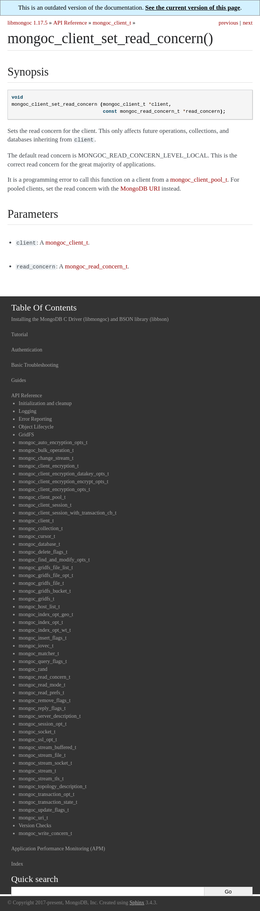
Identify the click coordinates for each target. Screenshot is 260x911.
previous (228, 22)
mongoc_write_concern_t (45, 831)
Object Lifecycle (36, 424)
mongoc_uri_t (33, 815)
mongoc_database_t (39, 542)
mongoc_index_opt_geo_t (46, 612)
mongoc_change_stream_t (46, 456)
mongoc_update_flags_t (44, 807)
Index (17, 861)
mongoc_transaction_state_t (48, 800)
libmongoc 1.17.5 (27, 22)
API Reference (70, 22)
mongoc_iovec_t (36, 643)
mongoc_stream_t (37, 768)
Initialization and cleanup (45, 401)
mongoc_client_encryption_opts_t (54, 487)
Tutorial (19, 332)
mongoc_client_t (112, 22)
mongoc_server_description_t (50, 714)
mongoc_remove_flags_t (45, 698)
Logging (27, 409)
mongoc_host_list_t (39, 604)
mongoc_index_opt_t (41, 620)
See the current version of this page (192, 7)
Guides (18, 378)
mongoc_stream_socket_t (45, 761)
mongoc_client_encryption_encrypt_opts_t (63, 479)
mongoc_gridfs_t (36, 596)
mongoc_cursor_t (37, 534)
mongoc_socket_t (37, 729)
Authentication (26, 347)
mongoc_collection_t (41, 526)
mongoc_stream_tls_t (41, 776)
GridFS (26, 432)
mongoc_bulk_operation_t (46, 448)
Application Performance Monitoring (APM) (58, 846)
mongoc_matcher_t (39, 651)
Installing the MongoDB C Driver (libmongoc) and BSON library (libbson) (90, 317)
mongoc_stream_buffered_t (47, 745)
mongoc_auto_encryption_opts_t (53, 440)
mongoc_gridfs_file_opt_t (46, 573)
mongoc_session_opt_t (42, 721)
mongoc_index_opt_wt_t (45, 628)
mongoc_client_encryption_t (49, 463)
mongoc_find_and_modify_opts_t (54, 557)
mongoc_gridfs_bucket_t (45, 589)
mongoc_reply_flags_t (42, 706)
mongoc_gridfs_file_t (41, 581)
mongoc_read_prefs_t (41, 690)
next (248, 22)
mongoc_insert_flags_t (42, 635)
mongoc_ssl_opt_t (38, 737)
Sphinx (136, 900)
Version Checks (35, 823)
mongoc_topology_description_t (53, 784)
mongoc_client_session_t (45, 503)
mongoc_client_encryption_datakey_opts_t (64, 471)
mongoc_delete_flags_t (43, 549)
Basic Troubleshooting (34, 363)
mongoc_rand (33, 667)
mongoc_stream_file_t (42, 753)
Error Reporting (35, 417)
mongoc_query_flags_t (43, 659)
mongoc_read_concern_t (44, 675)
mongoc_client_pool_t (42, 495)
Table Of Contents (44, 305)
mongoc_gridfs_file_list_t (46, 565)
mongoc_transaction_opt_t (46, 792)
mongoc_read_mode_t (42, 682)
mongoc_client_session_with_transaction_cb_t (67, 510)
